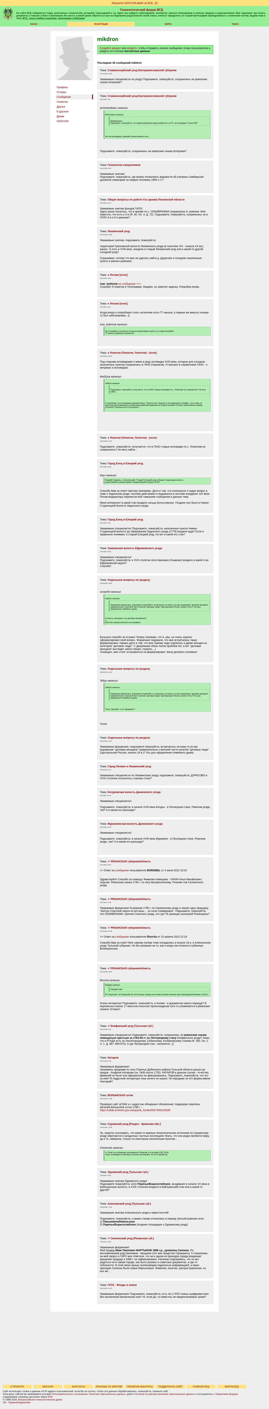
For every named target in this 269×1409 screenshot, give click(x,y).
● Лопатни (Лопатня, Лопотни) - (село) (132, 352)
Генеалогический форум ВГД (141, 9)
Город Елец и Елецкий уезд (125, 463)
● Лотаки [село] (118, 274)
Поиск (235, 24)
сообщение (122, 870)
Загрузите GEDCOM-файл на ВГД (132, 2)
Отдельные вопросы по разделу (129, 579)
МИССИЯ (47, 1386)
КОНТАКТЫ (78, 1386)
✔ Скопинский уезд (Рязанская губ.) (131, 1238)
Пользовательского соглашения (69, 1394)
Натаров (113, 1057)
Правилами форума (226, 1394)
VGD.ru (33, 24)
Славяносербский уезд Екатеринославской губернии (142, 70)
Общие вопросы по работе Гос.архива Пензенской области (146, 199)
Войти (168, 24)
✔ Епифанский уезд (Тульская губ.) (130, 1025)
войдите (132, 48)
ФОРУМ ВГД (232, 1386)
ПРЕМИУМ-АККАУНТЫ (140, 1386)
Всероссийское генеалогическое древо (40, 1399)
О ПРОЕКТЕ (17, 1386)
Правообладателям (19, 1402)
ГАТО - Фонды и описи (122, 1284)
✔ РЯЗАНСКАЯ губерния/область (129, 861)
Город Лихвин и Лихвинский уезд (129, 766)
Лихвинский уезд (119, 231)
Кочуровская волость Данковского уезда (134, 792)
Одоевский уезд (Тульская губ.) (128, 1172)
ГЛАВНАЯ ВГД (201, 1386)
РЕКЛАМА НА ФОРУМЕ (109, 1386)
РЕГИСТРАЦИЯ (101, 24)
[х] (156, 2)
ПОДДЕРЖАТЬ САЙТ (170, 1386)
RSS (50, 1396)
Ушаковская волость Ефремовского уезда (135, 548)
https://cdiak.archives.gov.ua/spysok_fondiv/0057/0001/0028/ (135, 1110)
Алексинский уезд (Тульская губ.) (129, 1203)
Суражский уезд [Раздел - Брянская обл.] (134, 1123)
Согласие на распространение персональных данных (164, 1394)
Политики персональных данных (107, 1394)
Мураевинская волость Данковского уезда (135, 823)
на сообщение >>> (129, 283)
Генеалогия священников (124, 164)
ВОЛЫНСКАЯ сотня (120, 1095)
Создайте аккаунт (110, 48)
